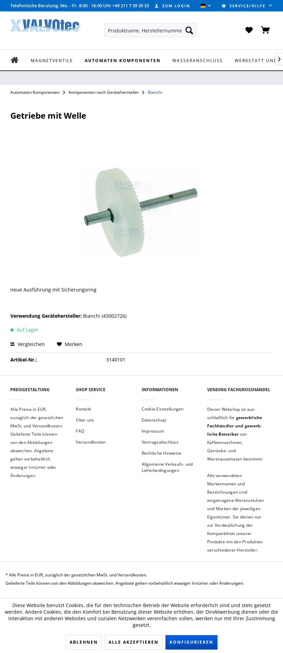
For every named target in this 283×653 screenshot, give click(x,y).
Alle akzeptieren (134, 642)
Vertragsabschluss (160, 442)
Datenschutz (154, 420)
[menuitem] (172, 5)
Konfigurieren (191, 642)
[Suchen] (189, 30)
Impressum (153, 431)
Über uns (85, 420)
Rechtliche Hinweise (162, 453)
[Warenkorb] (266, 30)
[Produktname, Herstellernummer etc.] (150, 30)
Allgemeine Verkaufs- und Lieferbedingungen (167, 467)
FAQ (80, 431)
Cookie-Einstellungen (163, 409)
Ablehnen (84, 642)
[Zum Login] (172, 6)
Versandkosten (90, 442)
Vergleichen (27, 344)
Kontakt (83, 409)
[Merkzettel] (249, 30)
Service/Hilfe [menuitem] (244, 5)
